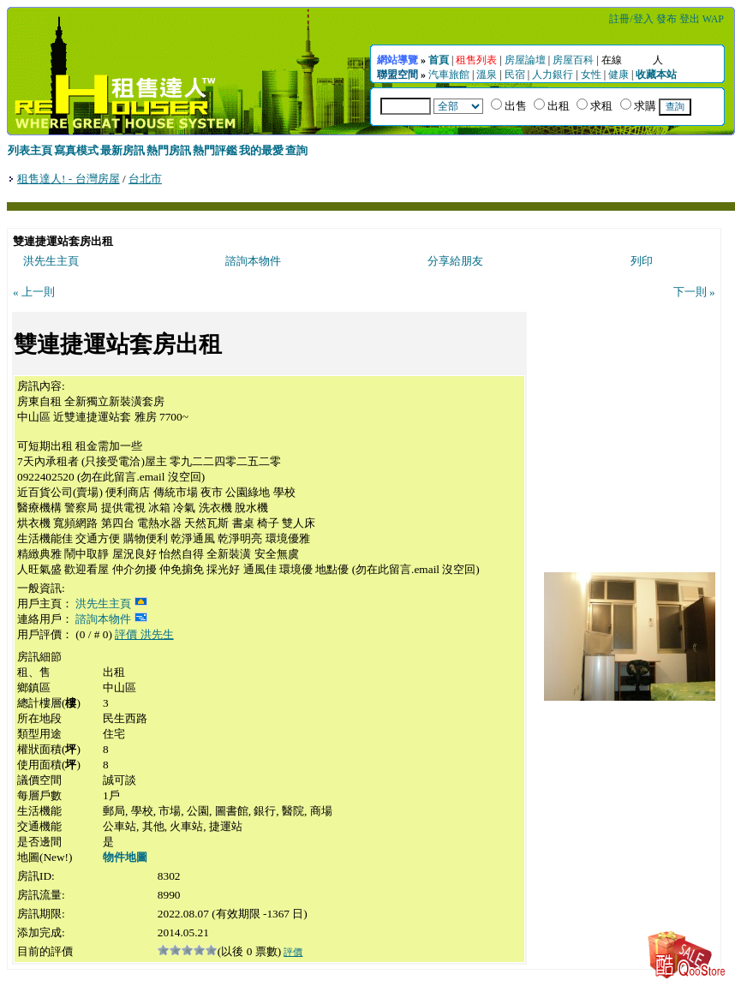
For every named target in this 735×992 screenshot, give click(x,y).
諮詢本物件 (253, 260)
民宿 (515, 75)
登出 (689, 19)
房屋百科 (573, 60)
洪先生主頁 (51, 260)
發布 (666, 19)
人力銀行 (552, 75)
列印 (641, 260)
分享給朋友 (455, 260)
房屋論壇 (525, 60)
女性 (591, 75)
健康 (618, 75)
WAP (713, 19)
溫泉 (486, 75)
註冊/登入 (631, 19)
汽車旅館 (448, 75)
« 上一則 (34, 291)
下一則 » (694, 291)
